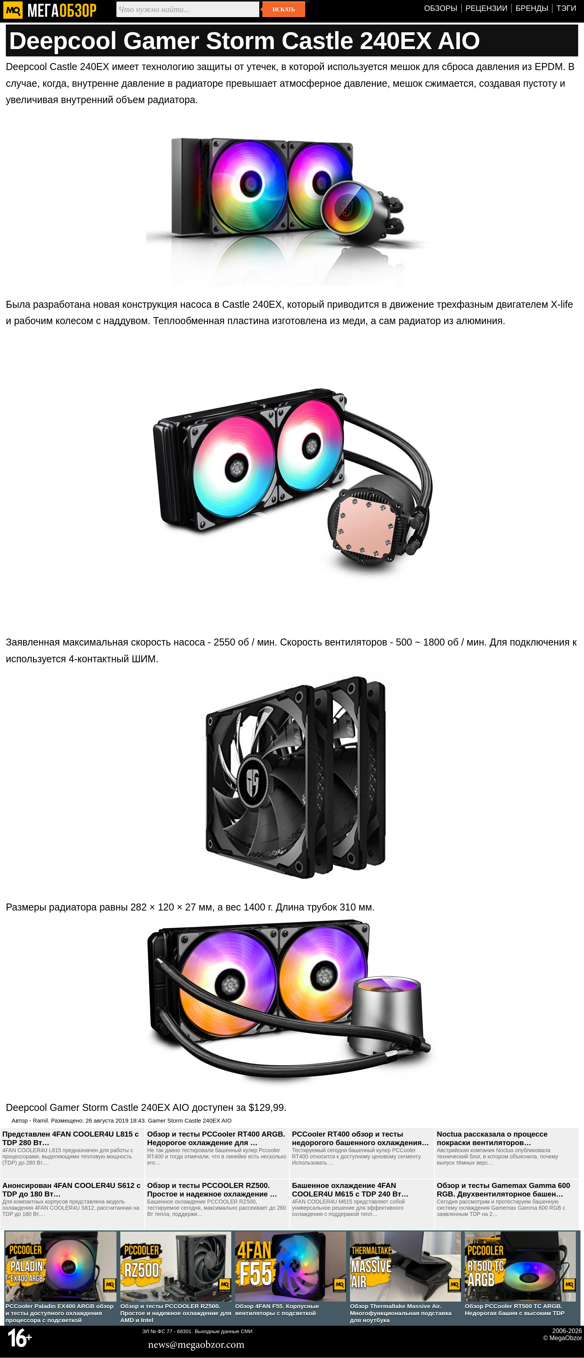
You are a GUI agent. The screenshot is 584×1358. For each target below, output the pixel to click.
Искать (284, 9)
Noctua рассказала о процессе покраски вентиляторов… (492, 1138)
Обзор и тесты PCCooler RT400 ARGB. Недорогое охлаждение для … (216, 1138)
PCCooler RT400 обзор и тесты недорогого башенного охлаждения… (360, 1138)
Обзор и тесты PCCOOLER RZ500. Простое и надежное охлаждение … (212, 1189)
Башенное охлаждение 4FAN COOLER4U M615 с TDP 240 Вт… (350, 1189)
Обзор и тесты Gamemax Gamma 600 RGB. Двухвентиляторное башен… (503, 1189)
